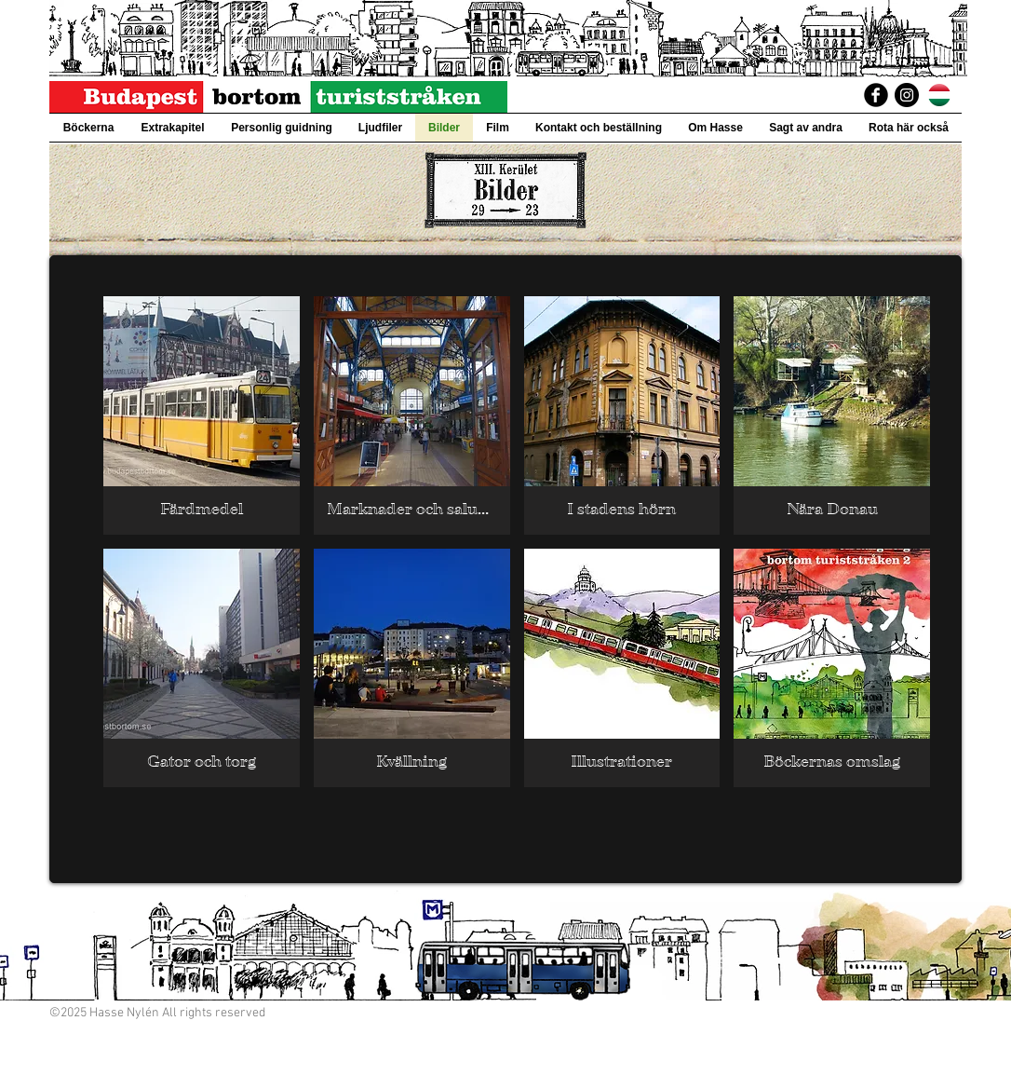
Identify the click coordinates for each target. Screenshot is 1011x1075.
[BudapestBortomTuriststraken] (876, 95)
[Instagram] (907, 95)
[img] (201, 415)
